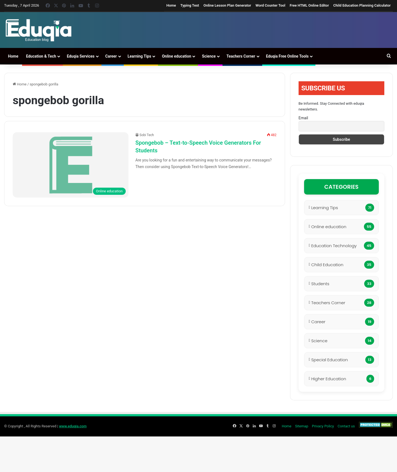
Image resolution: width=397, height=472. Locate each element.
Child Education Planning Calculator (362, 5)
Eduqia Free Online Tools (287, 56)
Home (171, 5)
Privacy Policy (323, 426)
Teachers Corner (240, 56)
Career (111, 56)
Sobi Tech (147, 135)
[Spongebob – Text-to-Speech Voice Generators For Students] (70, 165)
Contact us (346, 426)
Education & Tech (41, 56)
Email (303, 118)
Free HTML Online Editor (309, 5)
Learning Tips (139, 56)
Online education (176, 56)
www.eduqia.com (73, 426)
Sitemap (301, 426)
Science (209, 56)
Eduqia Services (80, 56)
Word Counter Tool (270, 5)
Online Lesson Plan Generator (227, 5)
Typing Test (189, 5)
